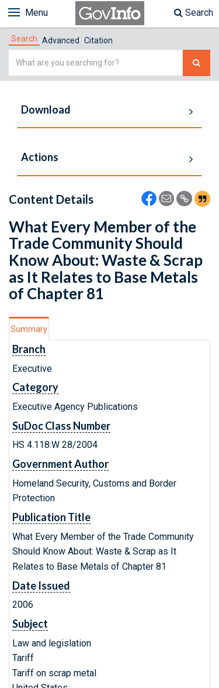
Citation (98, 40)
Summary (29, 329)
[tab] (24, 38)
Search (193, 12)
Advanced (60, 40)
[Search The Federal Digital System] (196, 63)
